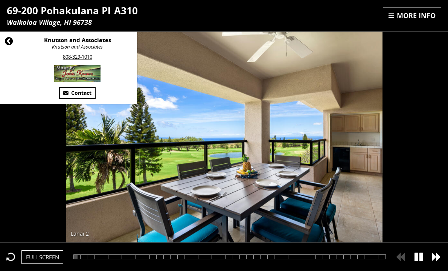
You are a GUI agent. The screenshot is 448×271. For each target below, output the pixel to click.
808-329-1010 (77, 56)
